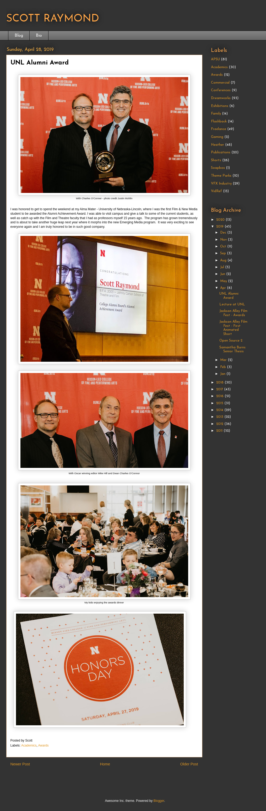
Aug (223, 260)
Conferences (221, 90)
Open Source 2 (230, 340)
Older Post (189, 764)
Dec (223, 232)
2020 (221, 219)
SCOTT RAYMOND (52, 19)
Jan (223, 374)
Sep (223, 253)
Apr (223, 288)
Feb (223, 367)
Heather (217, 145)
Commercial (220, 82)
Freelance (218, 129)
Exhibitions (219, 106)
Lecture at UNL (232, 304)
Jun (223, 274)
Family (216, 113)
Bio (39, 36)
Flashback (219, 121)
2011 (220, 430)
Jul (222, 267)
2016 (220, 396)
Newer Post (20, 764)
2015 (220, 403)
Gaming (217, 137)
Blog (19, 36)
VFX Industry (221, 183)
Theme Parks (221, 175)
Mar (224, 360)
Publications (220, 152)
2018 (220, 382)
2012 (220, 424)
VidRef (216, 191)
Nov (224, 239)
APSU (215, 59)
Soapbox (218, 168)
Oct (223, 246)
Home (105, 764)
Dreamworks (221, 98)
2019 (220, 226)
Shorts (216, 160)
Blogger (159, 801)
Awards (43, 745)
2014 (220, 410)
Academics (29, 745)
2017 (220, 389)
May (224, 281)
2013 (220, 417)
